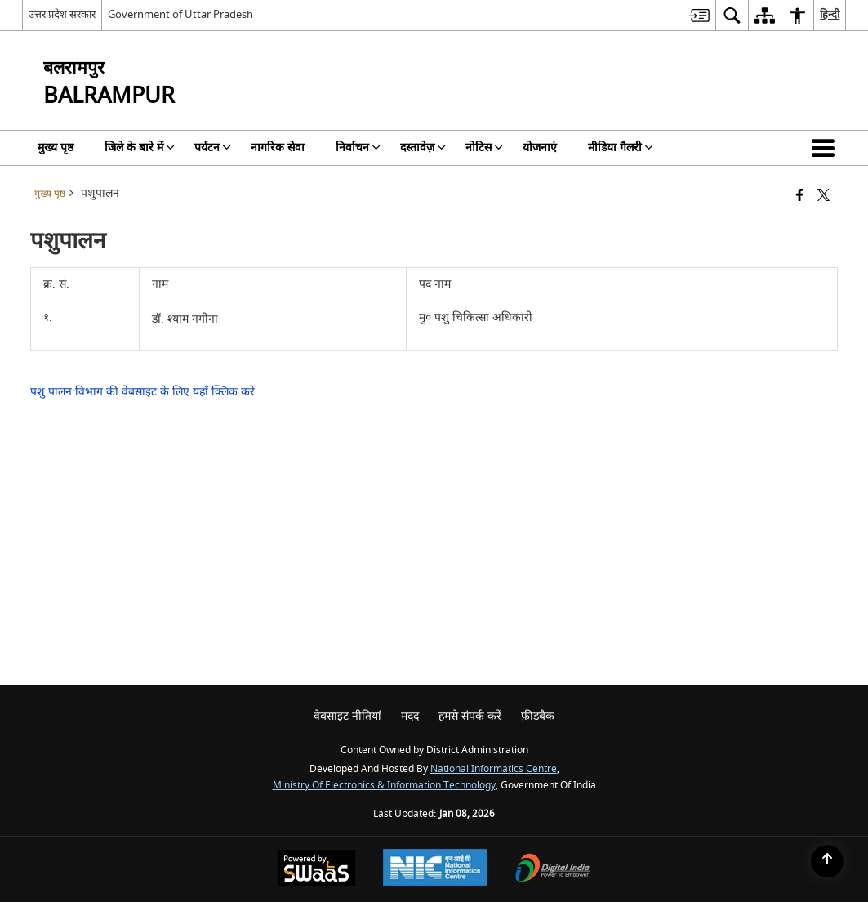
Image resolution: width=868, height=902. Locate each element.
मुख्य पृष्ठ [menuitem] (55, 147)
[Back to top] (827, 861)
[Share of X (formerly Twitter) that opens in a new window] (823, 196)
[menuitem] (699, 15)
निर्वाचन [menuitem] (358, 147)
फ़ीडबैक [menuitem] (537, 716)
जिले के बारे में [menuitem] (140, 147)
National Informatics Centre (493, 769)
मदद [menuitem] (410, 716)
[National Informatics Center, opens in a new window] (435, 869)
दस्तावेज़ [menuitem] (423, 147)
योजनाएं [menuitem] (540, 147)
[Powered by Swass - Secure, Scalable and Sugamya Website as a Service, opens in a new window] (316, 869)
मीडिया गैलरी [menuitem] (620, 147)
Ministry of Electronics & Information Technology (384, 786)
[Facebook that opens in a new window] (800, 196)
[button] (826, 148)
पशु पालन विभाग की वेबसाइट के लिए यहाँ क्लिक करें (142, 391)
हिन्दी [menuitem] (829, 14)
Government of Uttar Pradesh (180, 14)
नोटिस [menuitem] (484, 147)
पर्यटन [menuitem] (212, 147)
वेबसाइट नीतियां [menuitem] (347, 716)
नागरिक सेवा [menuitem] (278, 147)
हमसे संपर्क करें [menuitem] (469, 716)
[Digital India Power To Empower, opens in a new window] (553, 869)
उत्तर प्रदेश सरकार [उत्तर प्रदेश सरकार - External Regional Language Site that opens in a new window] (62, 14)
